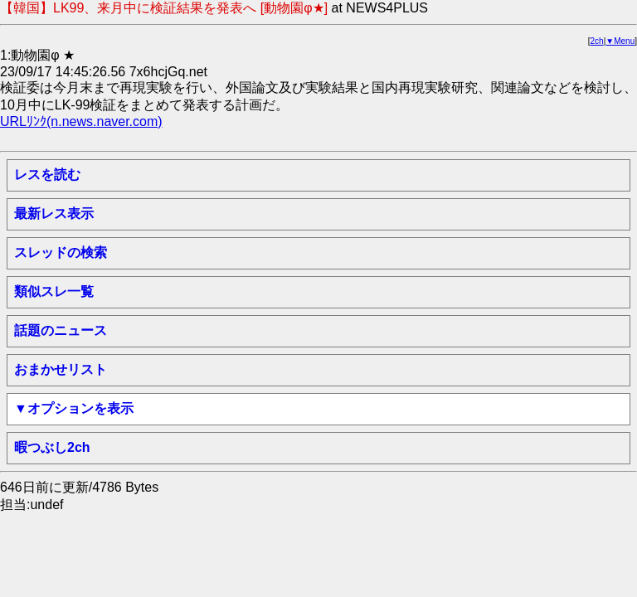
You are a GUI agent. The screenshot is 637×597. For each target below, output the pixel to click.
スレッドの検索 (60, 252)
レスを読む (47, 174)
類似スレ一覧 (54, 291)
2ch (597, 41)
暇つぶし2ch (52, 447)
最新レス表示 (54, 213)
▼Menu (620, 41)
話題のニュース (60, 330)
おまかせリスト (60, 369)
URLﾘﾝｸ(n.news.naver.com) (81, 121)
